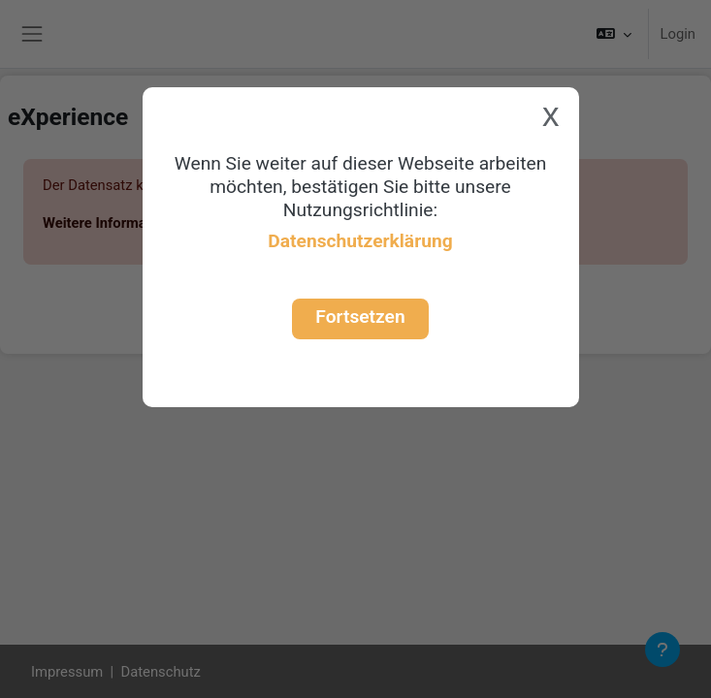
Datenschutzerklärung (360, 241)
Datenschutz (161, 672)
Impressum (67, 672)
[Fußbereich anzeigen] (662, 649)
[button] (613, 34)
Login (678, 34)
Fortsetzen (359, 316)
